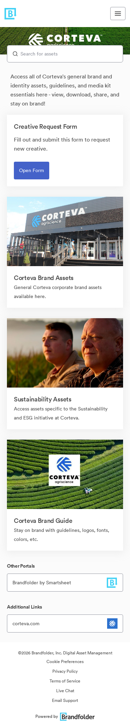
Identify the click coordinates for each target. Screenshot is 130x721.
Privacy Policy (65, 671)
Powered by (65, 716)
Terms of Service (65, 681)
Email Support (65, 700)
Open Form (31, 170)
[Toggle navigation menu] (117, 13)
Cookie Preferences (65, 661)
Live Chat (65, 691)
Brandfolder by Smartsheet (41, 582)
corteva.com (26, 623)
